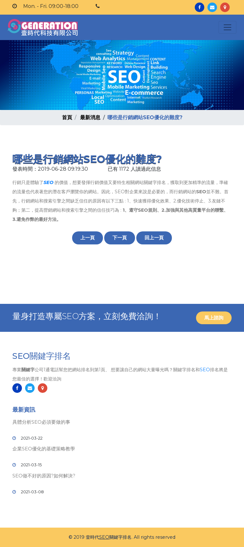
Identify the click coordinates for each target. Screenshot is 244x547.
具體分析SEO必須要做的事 (41, 422)
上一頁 (87, 238)
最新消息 (90, 117)
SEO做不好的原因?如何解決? (43, 476)
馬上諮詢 (213, 318)
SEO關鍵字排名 (41, 356)
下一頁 (119, 238)
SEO (48, 182)
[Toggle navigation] (227, 27)
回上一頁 (154, 238)
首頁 (67, 117)
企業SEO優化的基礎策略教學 (43, 449)
